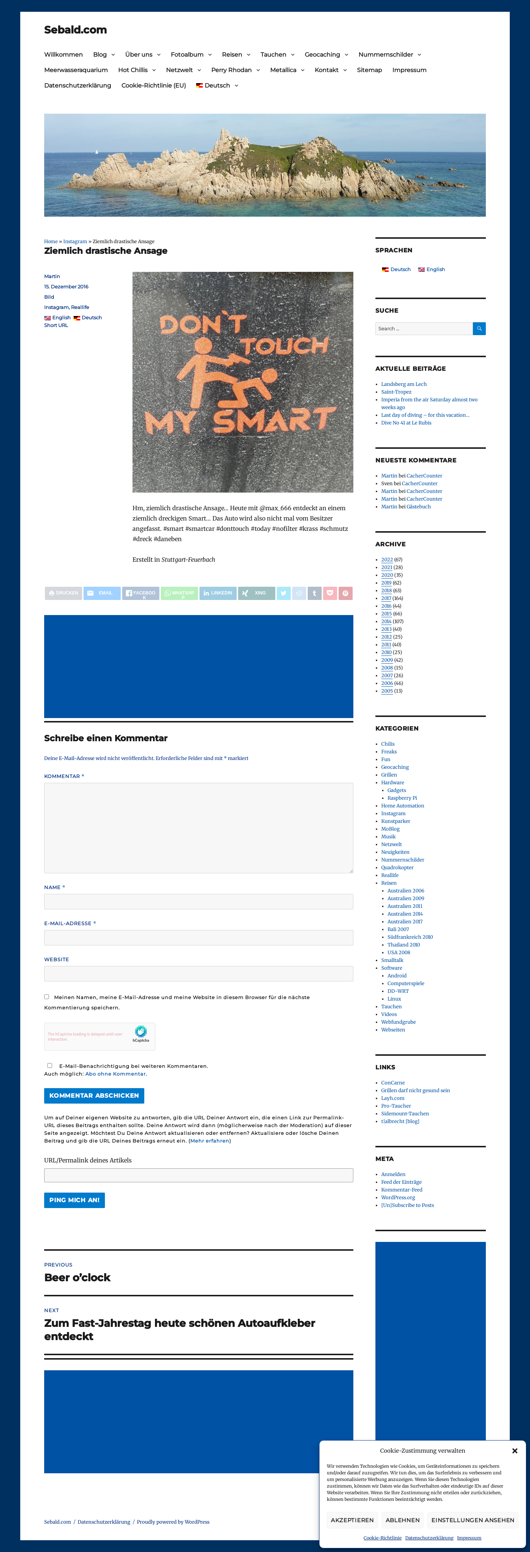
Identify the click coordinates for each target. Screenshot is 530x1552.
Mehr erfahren (209, 1141)
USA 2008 (399, 952)
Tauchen (273, 54)
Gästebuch (419, 507)
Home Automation (402, 806)
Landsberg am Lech (404, 384)
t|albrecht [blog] (400, 1121)
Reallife (80, 307)
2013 (386, 629)
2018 (386, 590)
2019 (386, 583)
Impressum (469, 1538)
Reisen (232, 54)
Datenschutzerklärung (429, 1538)
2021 (386, 567)
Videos (389, 1014)
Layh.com (392, 1098)
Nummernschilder (385, 54)
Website (56, 959)
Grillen (389, 775)
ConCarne (393, 1083)
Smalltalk (392, 960)
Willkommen (63, 54)
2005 (387, 691)
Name (55, 887)
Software (391, 968)
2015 (386, 614)
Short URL (56, 325)
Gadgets (397, 790)
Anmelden (393, 1174)
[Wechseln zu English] (431, 269)
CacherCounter (424, 476)
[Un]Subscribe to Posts (407, 1205)
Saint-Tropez (396, 392)
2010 (386, 652)
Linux (394, 999)
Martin (52, 276)
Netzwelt (179, 70)
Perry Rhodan (231, 70)
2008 (387, 668)
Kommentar (64, 776)
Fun (386, 759)
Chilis (388, 744)
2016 (386, 606)
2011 (386, 645)
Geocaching (322, 54)
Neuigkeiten (395, 852)
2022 (387, 560)
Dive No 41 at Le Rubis (406, 423)
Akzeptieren (352, 1520)
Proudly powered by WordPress (173, 1522)
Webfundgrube (398, 1022)
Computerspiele (406, 983)
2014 (386, 621)
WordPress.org (398, 1197)
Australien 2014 (405, 914)
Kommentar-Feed (402, 1190)
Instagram (75, 241)
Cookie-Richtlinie (383, 1538)
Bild (49, 297)
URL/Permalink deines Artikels (88, 1160)
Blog (100, 54)
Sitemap (369, 70)
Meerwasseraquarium (76, 70)
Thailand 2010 (404, 945)
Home (51, 241)
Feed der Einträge (401, 1182)
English (61, 317)
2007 (387, 675)
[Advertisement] (200, 667)
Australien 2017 (405, 922)
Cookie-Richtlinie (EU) (153, 85)
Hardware (392, 782)
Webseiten (393, 1030)
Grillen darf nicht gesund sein (415, 1090)
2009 (387, 660)
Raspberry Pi (402, 798)
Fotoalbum (187, 54)
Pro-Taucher (396, 1106)
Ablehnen (403, 1520)
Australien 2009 (406, 898)
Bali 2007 (398, 929)
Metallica (283, 70)
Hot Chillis (133, 70)
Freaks (389, 752)
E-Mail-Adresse (70, 923)
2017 (386, 598)
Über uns (138, 54)
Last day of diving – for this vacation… (425, 415)
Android (397, 976)
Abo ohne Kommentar (115, 1074)
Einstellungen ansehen (473, 1520)
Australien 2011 (405, 906)
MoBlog (390, 829)
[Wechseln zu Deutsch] (396, 269)
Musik (388, 837)
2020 (387, 575)
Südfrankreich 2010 (410, 937)
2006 (387, 683)
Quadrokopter (397, 867)
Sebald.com (75, 30)
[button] (515, 1451)
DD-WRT (398, 991)
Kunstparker (395, 821)
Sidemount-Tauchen (405, 1114)
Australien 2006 (406, 891)
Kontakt (327, 70)
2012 (386, 637)
